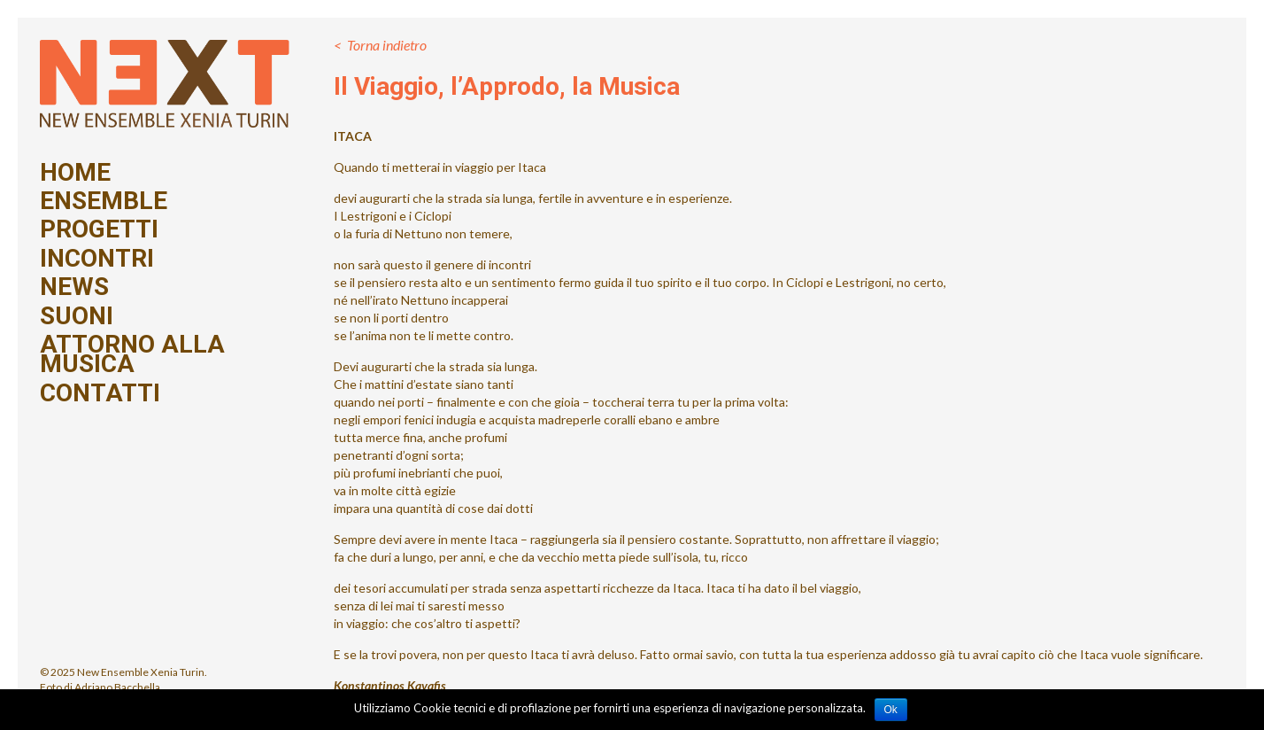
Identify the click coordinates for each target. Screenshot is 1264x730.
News (74, 287)
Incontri (97, 258)
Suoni (76, 316)
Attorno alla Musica (132, 355)
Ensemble (103, 201)
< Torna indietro (380, 44)
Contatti (100, 393)
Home (75, 172)
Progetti (99, 229)
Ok (891, 709)
